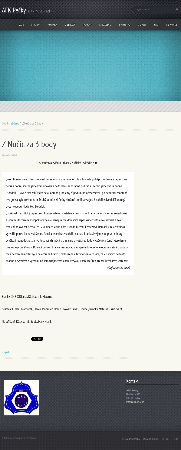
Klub (21, 24)
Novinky (52, 24)
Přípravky (171, 24)
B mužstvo (124, 24)
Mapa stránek (152, 439)
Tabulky (87, 24)
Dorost (142, 24)
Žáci (156, 24)
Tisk (177, 439)
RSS (167, 439)
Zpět (6, 352)
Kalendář (69, 24)
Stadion (35, 24)
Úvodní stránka (10, 123)
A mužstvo (105, 24)
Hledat (176, 9)
